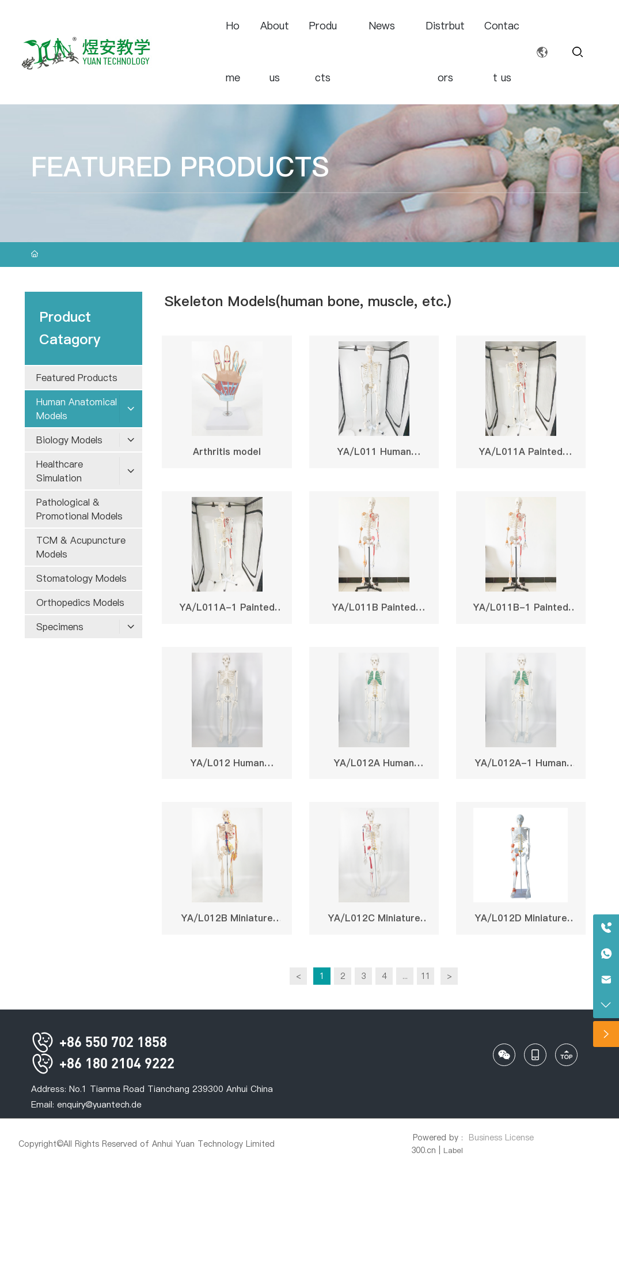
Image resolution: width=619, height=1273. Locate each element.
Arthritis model (227, 455)
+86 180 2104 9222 (102, 1062)
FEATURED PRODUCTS (180, 167)
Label (453, 1150)
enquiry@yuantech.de (99, 1104)
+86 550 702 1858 (99, 1041)
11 (425, 976)
